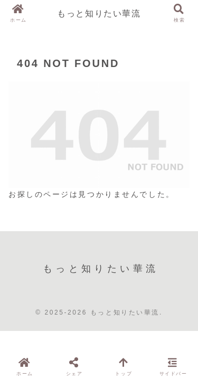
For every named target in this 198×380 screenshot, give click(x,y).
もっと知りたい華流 (98, 13)
